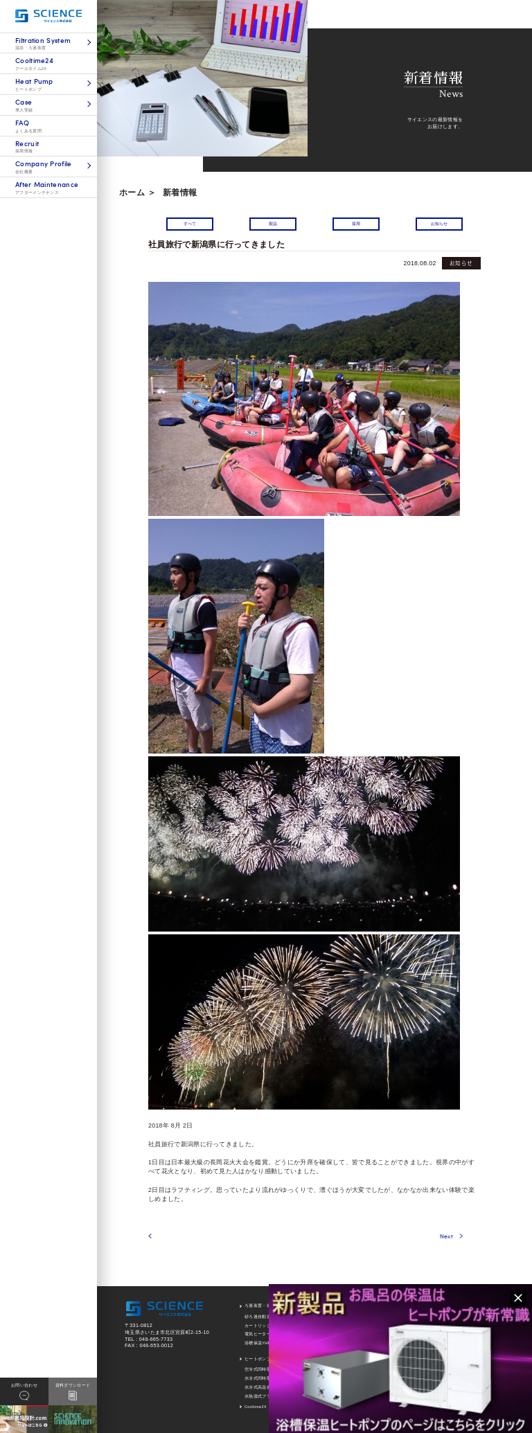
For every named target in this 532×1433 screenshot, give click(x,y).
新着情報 (180, 192)
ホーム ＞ (137, 192)
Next (398, 1235)
